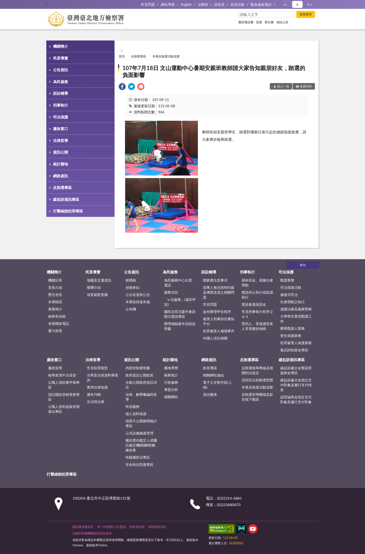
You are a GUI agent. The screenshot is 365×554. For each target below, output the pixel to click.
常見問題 (148, 4)
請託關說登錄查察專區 (64, 396)
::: (46, 3)
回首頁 (219, 4)
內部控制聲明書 (137, 368)
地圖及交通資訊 (99, 280)
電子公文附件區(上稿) (217, 384)
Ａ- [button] (285, 4)
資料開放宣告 (157, 527)
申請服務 (132, 406)
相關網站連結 (213, 375)
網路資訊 (60, 176)
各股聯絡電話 (58, 323)
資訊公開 (60, 152)
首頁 (122, 56)
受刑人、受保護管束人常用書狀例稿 (257, 326)
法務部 (203, 4)
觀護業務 (287, 280)
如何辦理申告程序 (217, 311)
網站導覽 (168, 4)
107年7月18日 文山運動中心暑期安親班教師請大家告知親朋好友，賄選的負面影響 (213, 71)
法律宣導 (60, 140)
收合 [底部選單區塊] (303, 265)
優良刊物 (94, 394)
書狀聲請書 (245, 22)
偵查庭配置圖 (97, 294)
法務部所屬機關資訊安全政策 (92, 533)
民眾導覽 (60, 58)
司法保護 (60, 117)
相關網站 (171, 397)
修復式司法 (289, 294)
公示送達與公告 (137, 294)
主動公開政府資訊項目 (141, 384)
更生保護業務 (290, 335)
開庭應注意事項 (215, 280)
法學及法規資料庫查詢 (102, 377)
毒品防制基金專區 (294, 350)
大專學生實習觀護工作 (296, 318)
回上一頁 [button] (283, 86)
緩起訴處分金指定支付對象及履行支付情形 (296, 385)
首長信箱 (237, 4)
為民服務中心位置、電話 (180, 282)
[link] (122, 87)
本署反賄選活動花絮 (166, 56)
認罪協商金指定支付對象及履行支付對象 (296, 399)
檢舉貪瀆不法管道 (62, 375)
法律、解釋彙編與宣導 (141, 396)
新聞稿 (130, 280)
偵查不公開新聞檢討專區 (141, 423)
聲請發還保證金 (254, 304)
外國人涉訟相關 (215, 338)
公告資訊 (60, 69)
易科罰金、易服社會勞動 (257, 282)
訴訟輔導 (60, 93)
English (186, 4)
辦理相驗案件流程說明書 (180, 326)
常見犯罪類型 (97, 368)
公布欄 (130, 309)
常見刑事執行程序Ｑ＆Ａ (257, 314)
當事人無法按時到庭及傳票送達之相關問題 (218, 292)
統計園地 (60, 164)
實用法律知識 (97, 387)
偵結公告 (282, 22)
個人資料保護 (135, 414)
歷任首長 (55, 294)
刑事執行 (60, 105)
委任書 (269, 22)
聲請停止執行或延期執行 (257, 294)
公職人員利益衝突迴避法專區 (64, 408)
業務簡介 (55, 309)
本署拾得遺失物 (137, 302)
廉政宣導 (55, 368)
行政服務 (171, 382)
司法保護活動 (290, 287)
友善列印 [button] (306, 86)
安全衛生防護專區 (139, 464)
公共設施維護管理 (139, 433)
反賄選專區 (62, 187)
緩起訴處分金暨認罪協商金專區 (296, 370)
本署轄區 (55, 302)
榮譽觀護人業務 (292, 328)
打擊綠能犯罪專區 (68, 211)
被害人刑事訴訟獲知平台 (218, 321)
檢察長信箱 (57, 316)
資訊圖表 (210, 394)
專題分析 (171, 389)
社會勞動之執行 (292, 302)
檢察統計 (171, 375)
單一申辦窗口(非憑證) (111, 527)
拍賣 (259, 22)
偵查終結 (132, 287)
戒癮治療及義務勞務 (296, 309)
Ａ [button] (297, 4)
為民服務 (60, 81)
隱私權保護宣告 (83, 527)
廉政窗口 (60, 128)
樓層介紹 (94, 287)
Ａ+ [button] (309, 4)
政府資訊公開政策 (139, 375)
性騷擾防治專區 (137, 457)
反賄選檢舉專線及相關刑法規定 (257, 370)
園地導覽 (171, 368)
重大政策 (55, 331)
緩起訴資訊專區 (66, 199)
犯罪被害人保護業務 (296, 343)
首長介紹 (55, 287)
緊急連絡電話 (260, 4)
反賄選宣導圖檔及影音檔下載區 (257, 396)
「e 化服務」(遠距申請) (180, 301)
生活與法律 (95, 402)
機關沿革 (55, 280)
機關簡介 (60, 46)
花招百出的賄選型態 (257, 380)
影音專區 (210, 368)
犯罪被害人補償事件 (218, 331)
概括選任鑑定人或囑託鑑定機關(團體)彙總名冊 (141, 445)
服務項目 (171, 292)
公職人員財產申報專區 (64, 384)
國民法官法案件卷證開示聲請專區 (180, 314)
